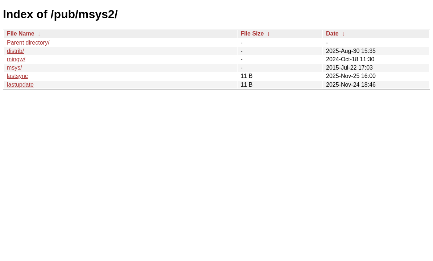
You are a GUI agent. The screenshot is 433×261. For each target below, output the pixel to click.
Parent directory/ (28, 43)
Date (332, 33)
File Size (252, 33)
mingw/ (16, 59)
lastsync (17, 76)
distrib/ (15, 51)
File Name (20, 33)
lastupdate (20, 85)
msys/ (14, 68)
